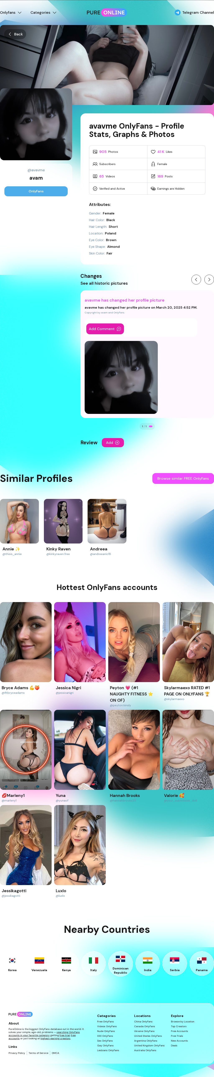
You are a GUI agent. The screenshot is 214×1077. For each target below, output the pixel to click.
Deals (174, 1045)
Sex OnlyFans (105, 1040)
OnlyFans (36, 191)
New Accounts (179, 1040)
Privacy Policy (17, 1053)
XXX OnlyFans (105, 1036)
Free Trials (177, 1036)
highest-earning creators (55, 1038)
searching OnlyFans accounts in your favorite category (44, 1034)
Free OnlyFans (105, 1021)
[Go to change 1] (150, 426)
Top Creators (179, 1026)
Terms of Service (38, 1053)
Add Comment (105, 328)
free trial (65, 1035)
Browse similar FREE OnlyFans (183, 478)
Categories (44, 12)
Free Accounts (179, 1031)
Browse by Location (182, 1021)
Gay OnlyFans (105, 1045)
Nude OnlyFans (106, 1031)
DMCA (55, 1053)
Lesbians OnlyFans (108, 1050)
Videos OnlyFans (107, 1026)
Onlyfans (11, 12)
